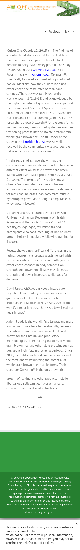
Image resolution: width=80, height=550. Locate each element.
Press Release (34, 407)
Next (67, 31)
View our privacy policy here (40, 512)
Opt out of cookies (40, 543)
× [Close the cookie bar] (77, 523)
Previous (54, 31)
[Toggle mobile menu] (71, 7)
